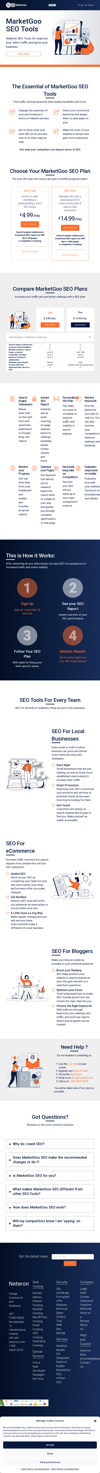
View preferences (50, 1462)
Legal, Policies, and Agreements (35, 1469)
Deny (50, 1453)
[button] (95, 1421)
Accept (50, 1445)
